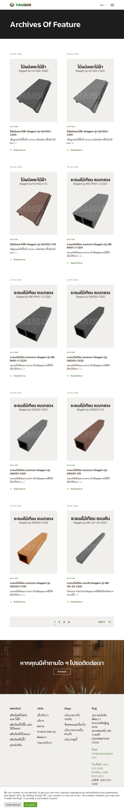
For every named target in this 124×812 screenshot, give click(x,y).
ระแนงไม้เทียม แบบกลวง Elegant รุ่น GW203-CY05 (30, 584)
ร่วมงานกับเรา (44, 742)
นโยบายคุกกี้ (70, 739)
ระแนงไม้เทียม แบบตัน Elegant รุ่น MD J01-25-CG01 (88, 584)
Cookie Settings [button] (13, 804)
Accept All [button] (30, 804)
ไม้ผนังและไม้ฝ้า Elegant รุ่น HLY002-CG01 (88, 133)
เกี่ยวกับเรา (43, 715)
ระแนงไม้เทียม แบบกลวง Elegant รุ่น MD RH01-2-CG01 (89, 245)
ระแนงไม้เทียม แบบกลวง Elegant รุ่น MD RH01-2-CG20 (32, 358)
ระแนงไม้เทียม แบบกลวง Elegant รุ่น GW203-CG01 (30, 471)
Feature (14, 126)
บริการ (40, 720)
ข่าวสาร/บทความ (46, 731)
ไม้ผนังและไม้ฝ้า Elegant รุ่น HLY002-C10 (33, 244)
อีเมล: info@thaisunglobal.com (103, 753)
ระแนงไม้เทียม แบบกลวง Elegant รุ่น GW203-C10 (87, 471)
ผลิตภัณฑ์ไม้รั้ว (17, 739)
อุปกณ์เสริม (16, 745)
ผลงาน (40, 726)
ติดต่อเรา (42, 737)
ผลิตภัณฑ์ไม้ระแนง (20, 734)
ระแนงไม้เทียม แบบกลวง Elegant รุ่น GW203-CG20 (87, 358)
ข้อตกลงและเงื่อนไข (75, 724)
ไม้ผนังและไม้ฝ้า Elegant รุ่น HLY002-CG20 (31, 133)
